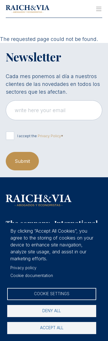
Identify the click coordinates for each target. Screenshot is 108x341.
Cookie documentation (31, 275)
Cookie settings (51, 293)
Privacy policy (23, 267)
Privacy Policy (49, 136)
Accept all (51, 327)
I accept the (39, 136)
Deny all (51, 310)
